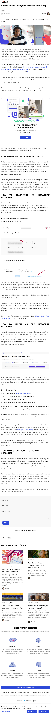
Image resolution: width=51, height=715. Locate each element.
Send (5, 523)
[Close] (48, 707)
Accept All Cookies (32, 711)
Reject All (43, 711)
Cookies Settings (6, 711)
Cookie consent (45, 692)
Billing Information (22, 692)
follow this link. (32, 72)
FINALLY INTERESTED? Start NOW (25, 687)
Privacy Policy (13, 692)
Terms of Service (5, 692)
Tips (3, 10)
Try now (25, 137)
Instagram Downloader (22, 393)
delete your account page (25, 430)
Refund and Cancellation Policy (34, 692)
